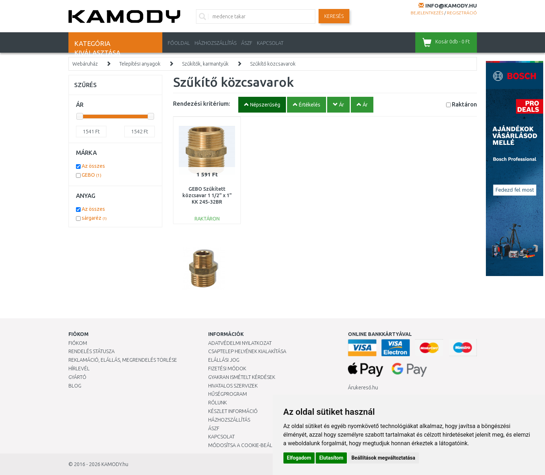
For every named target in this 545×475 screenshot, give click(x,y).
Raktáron (464, 104)
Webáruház (85, 64)
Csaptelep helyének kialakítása (247, 351)
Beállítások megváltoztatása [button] (383, 458)
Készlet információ (233, 411)
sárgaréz (94, 218)
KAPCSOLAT (270, 43)
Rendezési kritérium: (201, 103)
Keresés (334, 16)
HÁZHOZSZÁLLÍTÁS (215, 43)
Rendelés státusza (91, 351)
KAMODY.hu (114, 464)
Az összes (93, 166)
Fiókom (77, 343)
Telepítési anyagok (140, 64)
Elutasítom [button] (331, 458)
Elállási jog (223, 360)
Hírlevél (79, 368)
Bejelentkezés (427, 12)
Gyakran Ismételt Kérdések (241, 377)
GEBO (91, 175)
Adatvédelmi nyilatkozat (240, 343)
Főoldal (179, 43)
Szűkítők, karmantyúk (205, 64)
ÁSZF (246, 43)
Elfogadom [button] (299, 458)
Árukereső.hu (363, 387)
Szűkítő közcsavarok (273, 64)
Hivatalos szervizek (233, 386)
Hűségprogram (227, 394)
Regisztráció (462, 12)
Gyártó (77, 377)
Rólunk (217, 402)
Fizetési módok (227, 368)
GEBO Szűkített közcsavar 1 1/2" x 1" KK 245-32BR (207, 195)
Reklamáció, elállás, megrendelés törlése (122, 360)
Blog (74, 386)
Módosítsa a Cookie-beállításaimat (253, 445)
